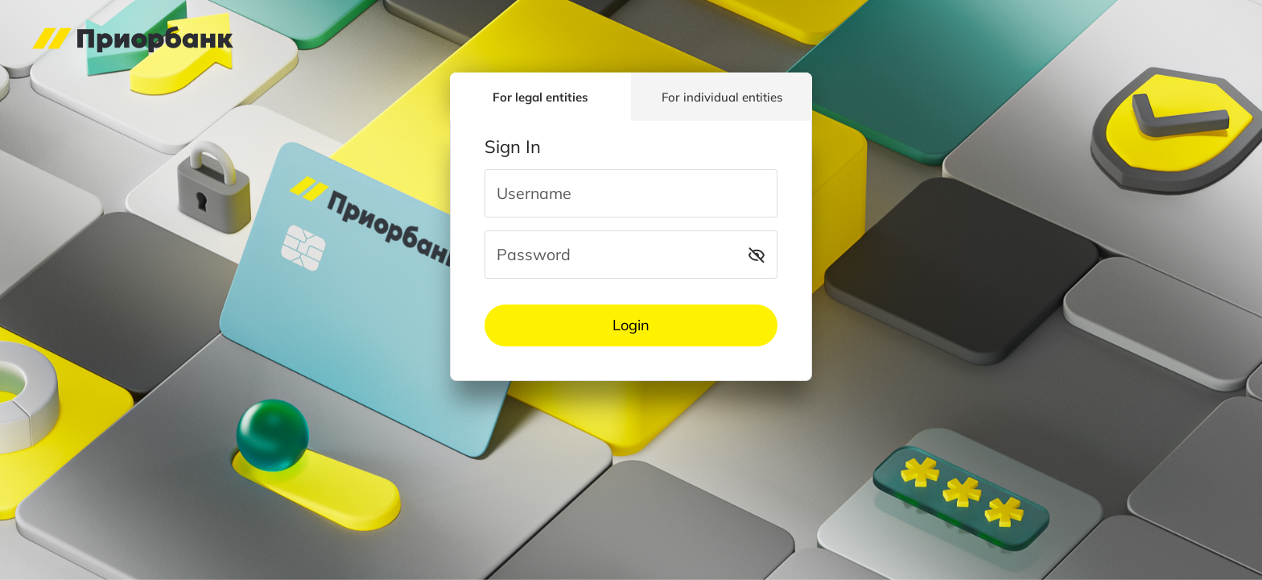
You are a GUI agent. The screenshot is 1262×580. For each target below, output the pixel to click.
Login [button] (631, 325)
